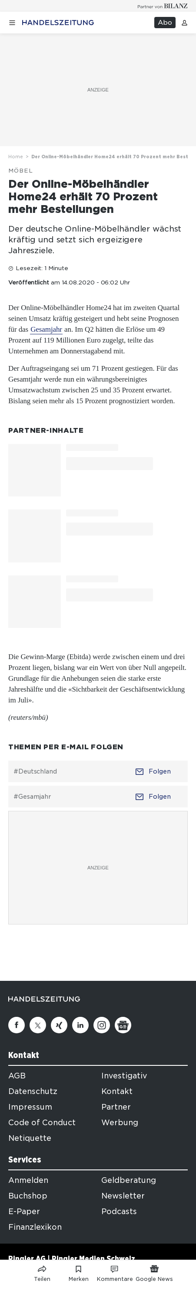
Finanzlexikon (35, 1227)
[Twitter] (38, 1025)
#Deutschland (35, 771)
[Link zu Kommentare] (115, 1271)
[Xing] (59, 1025)
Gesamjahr (46, 329)
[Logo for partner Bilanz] (163, 5)
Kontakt (117, 1091)
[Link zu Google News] (154, 1271)
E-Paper (24, 1211)
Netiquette (29, 1138)
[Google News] (123, 1025)
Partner (116, 1107)
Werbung (119, 1122)
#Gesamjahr (32, 796)
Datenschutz (32, 1091)
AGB (17, 1075)
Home (15, 156)
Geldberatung (128, 1180)
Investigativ (124, 1075)
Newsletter (123, 1196)
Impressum (30, 1107)
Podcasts (119, 1211)
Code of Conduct (42, 1122)
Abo (165, 22)
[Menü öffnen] (12, 23)
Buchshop (27, 1196)
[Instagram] (101, 1025)
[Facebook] (16, 1025)
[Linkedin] (80, 1025)
